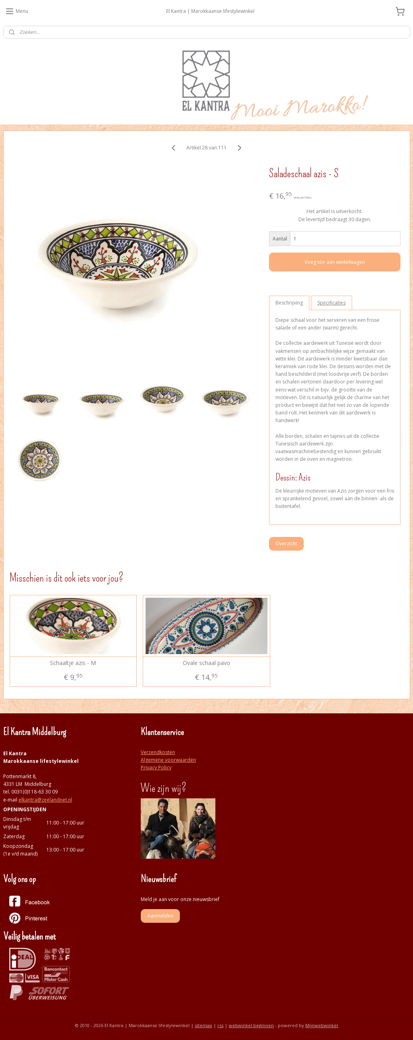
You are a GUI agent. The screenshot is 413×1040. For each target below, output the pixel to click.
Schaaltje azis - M (73, 663)
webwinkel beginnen (251, 1025)
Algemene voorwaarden (168, 759)
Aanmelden (160, 915)
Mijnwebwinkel (321, 1025)
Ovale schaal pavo (206, 663)
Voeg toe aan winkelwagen (335, 262)
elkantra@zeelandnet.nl (45, 799)
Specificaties (331, 302)
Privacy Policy (156, 767)
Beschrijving (289, 302)
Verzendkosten (158, 752)
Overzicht (286, 543)
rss (220, 1025)
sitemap (203, 1025)
